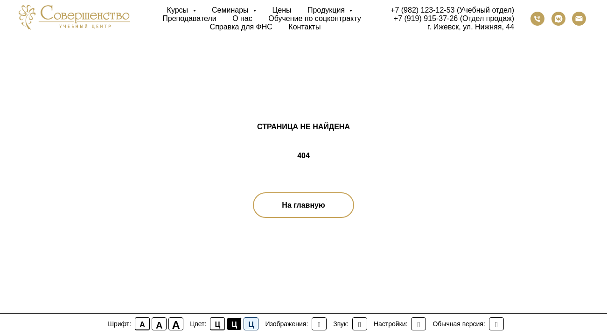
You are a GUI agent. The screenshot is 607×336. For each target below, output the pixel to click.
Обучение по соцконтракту (314, 18)
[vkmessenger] (558, 19)
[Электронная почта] (579, 19)
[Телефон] (537, 19)
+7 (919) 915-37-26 (426, 18)
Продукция (327, 10)
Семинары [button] (231, 10)
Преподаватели (189, 18)
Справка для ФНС (241, 27)
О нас (242, 18)
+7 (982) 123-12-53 (422, 10)
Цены (281, 10)
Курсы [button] (178, 10)
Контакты (304, 27)
